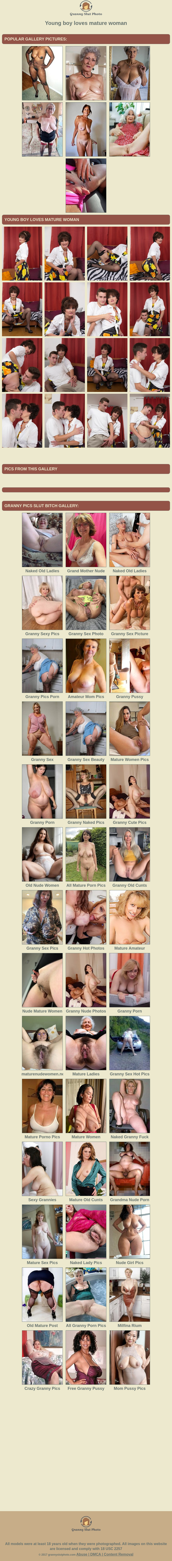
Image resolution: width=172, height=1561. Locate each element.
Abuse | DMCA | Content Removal (104, 1554)
